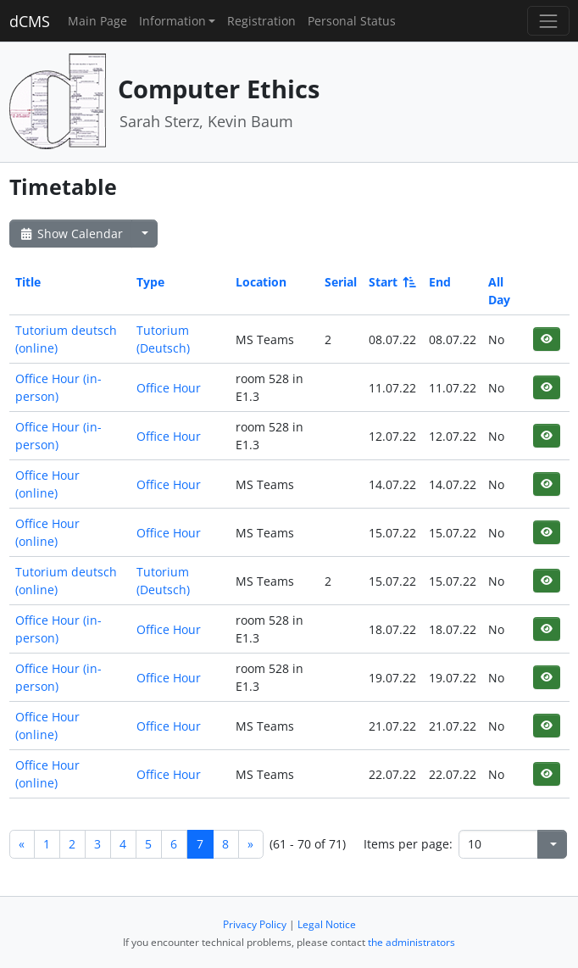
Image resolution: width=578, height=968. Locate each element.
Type (150, 282)
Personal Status (352, 21)
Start (391, 282)
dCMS (29, 21)
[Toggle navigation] (548, 21)
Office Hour (168, 388)
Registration (261, 21)
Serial (341, 282)
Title (28, 282)
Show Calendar (71, 233)
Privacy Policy (254, 924)
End (440, 282)
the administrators (411, 942)
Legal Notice (326, 924)
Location (261, 282)
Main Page (97, 21)
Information (172, 21)
